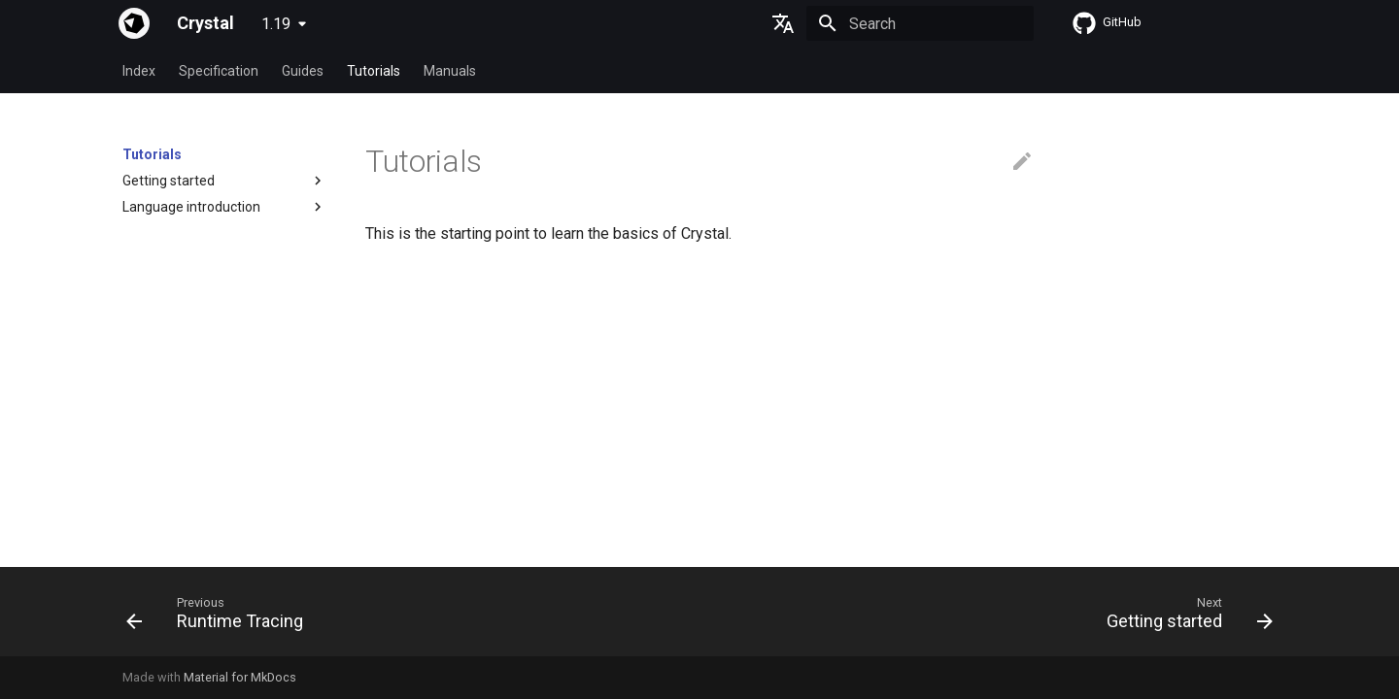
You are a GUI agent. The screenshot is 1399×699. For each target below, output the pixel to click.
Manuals (450, 71)
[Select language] (783, 23)
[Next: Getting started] (1183, 617)
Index (138, 71)
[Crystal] (134, 23)
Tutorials (373, 71)
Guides (303, 71)
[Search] (920, 23)
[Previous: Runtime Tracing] (220, 617)
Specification (218, 71)
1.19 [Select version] (275, 24)
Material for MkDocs (240, 677)
